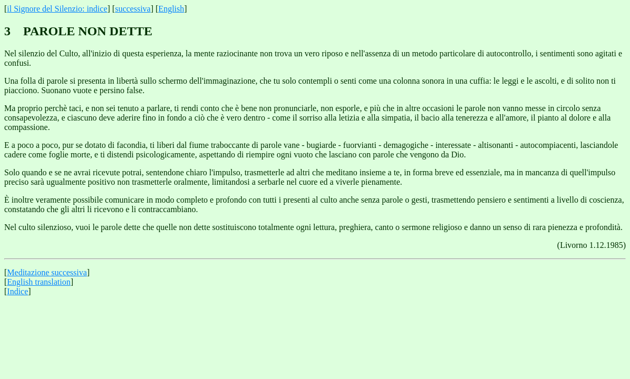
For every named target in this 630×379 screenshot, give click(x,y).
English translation (38, 281)
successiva (133, 8)
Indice (17, 291)
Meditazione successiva (47, 272)
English (171, 8)
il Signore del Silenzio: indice (57, 8)
